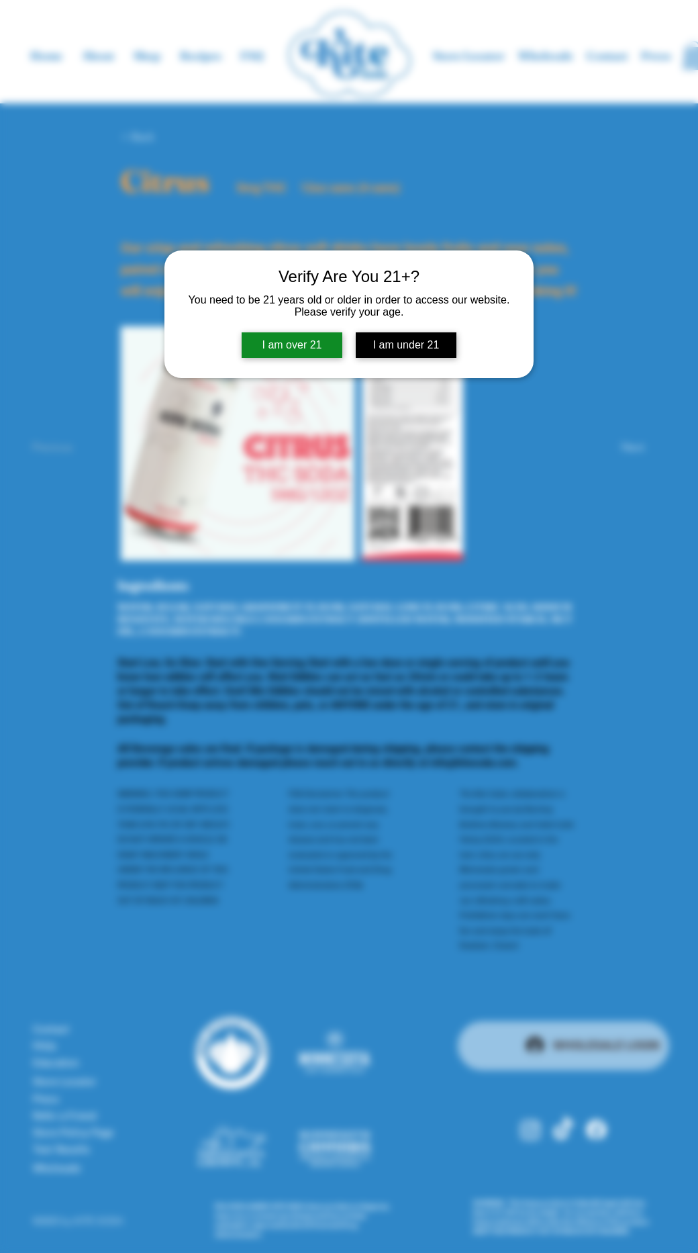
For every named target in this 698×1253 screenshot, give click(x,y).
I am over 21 (292, 345)
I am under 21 (406, 345)
